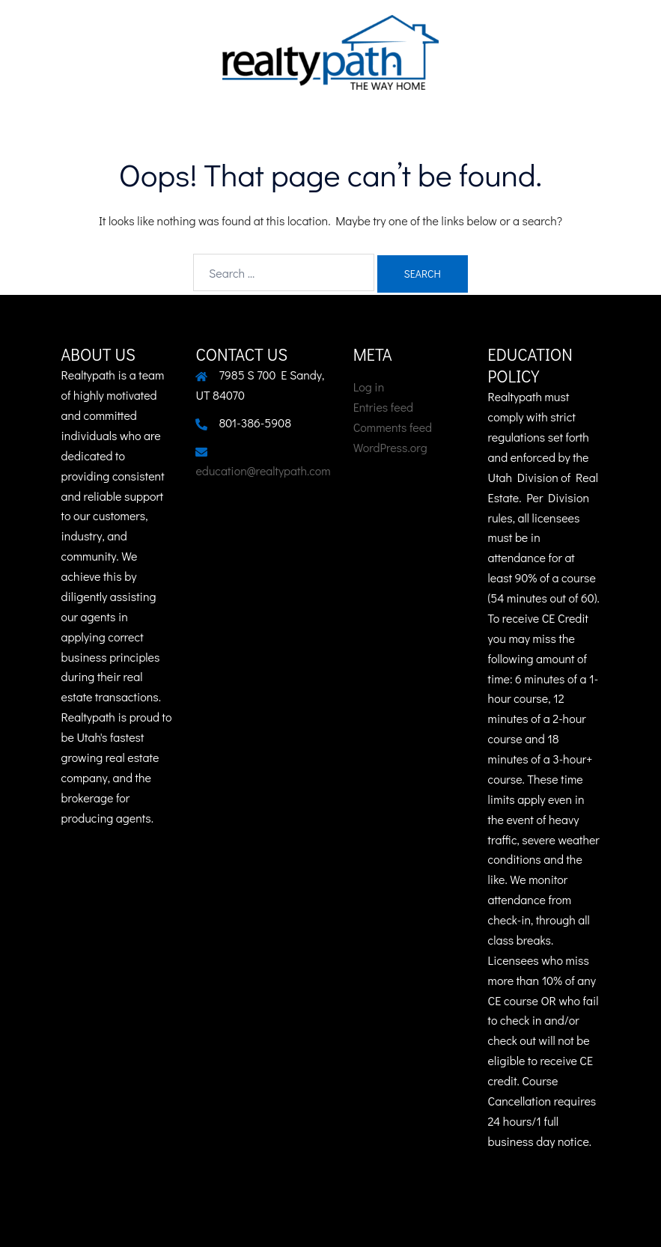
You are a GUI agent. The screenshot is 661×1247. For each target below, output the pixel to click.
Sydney (432, 1221)
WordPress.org (390, 447)
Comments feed (392, 427)
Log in (369, 386)
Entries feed (383, 407)
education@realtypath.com (262, 470)
